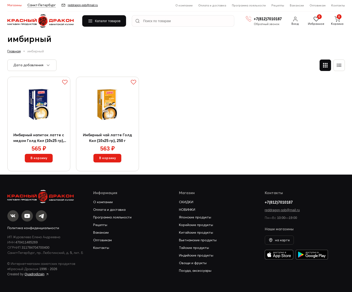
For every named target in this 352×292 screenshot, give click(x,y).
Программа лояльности (249, 5)
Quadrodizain (34, 274)
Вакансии (297, 5)
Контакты (338, 5)
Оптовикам (318, 5)
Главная (14, 51)
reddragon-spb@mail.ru (282, 210)
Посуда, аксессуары (195, 270)
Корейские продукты (196, 224)
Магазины (14, 5)
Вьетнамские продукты (198, 240)
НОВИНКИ (187, 209)
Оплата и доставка (212, 5)
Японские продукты (195, 217)
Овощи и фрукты (193, 263)
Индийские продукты (196, 255)
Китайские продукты (196, 232)
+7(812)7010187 (279, 202)
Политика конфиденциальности (33, 228)
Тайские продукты (194, 247)
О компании (184, 5)
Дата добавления (28, 65)
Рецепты (277, 5)
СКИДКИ (186, 202)
